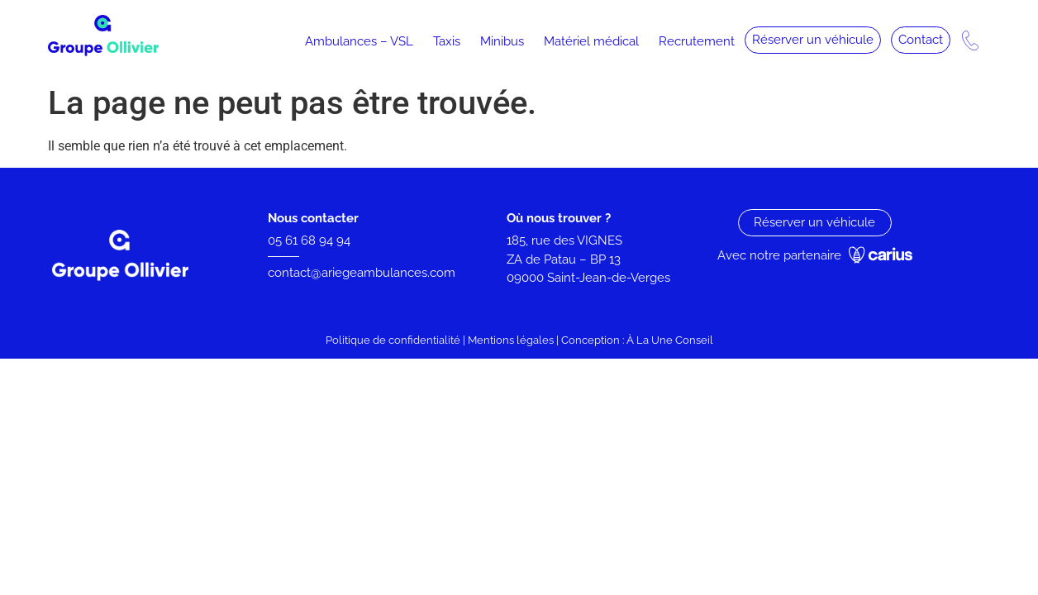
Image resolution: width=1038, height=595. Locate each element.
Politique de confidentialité (393, 340)
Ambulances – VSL (359, 41)
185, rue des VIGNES (564, 240)
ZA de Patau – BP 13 (564, 259)
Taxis (446, 41)
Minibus (502, 41)
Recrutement (697, 41)
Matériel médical (591, 41)
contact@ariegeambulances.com (361, 272)
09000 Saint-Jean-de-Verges (590, 277)
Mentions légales (511, 340)
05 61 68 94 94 (309, 240)
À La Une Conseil (669, 340)
